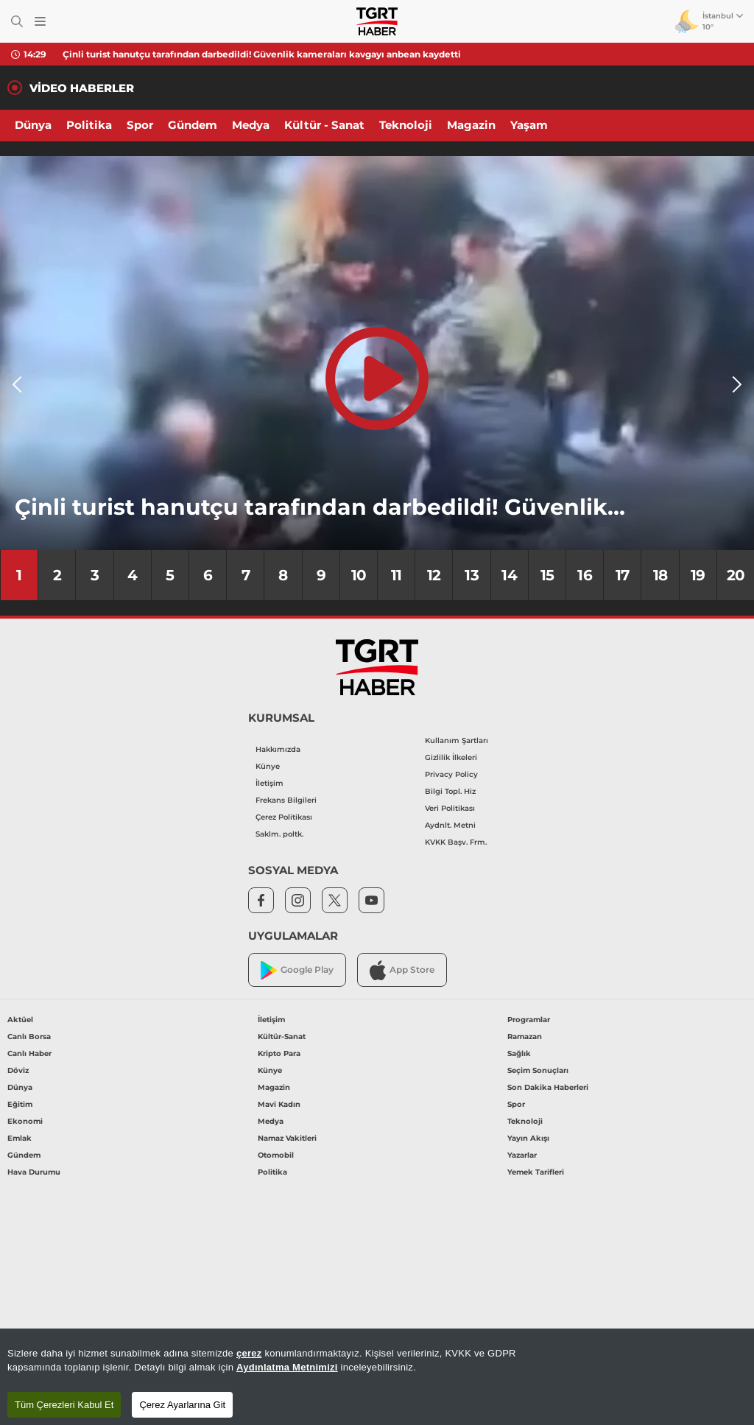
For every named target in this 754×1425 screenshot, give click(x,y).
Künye (268, 766)
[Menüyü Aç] (40, 22)
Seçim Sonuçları (537, 1070)
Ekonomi (25, 1121)
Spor (140, 125)
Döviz (18, 1070)
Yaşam (529, 125)
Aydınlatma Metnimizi (287, 1367)
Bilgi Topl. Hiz (450, 791)
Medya (250, 125)
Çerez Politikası (284, 817)
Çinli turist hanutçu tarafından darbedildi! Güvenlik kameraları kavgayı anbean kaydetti (262, 54)
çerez (249, 1353)
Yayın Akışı (528, 1138)
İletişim (269, 783)
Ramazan (524, 1036)
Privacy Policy (451, 774)
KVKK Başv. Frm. (456, 842)
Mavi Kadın (279, 1104)
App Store (402, 970)
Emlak (19, 1138)
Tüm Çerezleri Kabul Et (64, 1404)
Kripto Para (279, 1053)
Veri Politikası (450, 808)
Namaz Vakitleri (287, 1138)
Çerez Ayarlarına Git (182, 1404)
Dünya (33, 125)
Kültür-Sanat (282, 1036)
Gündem (192, 125)
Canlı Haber (29, 1053)
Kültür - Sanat (324, 125)
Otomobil (276, 1155)
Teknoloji (405, 125)
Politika (89, 125)
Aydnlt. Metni (450, 825)
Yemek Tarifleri (535, 1172)
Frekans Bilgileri (286, 800)
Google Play (297, 970)
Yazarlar (522, 1155)
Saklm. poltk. (279, 834)
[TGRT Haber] (376, 21)
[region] (377, 1377)
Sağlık (519, 1053)
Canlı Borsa (29, 1036)
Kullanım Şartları (456, 740)
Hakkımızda (278, 749)
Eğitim (19, 1104)
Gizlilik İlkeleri (451, 757)
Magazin (471, 125)
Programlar (528, 1019)
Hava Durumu (33, 1172)
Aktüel (20, 1019)
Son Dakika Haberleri (547, 1087)
